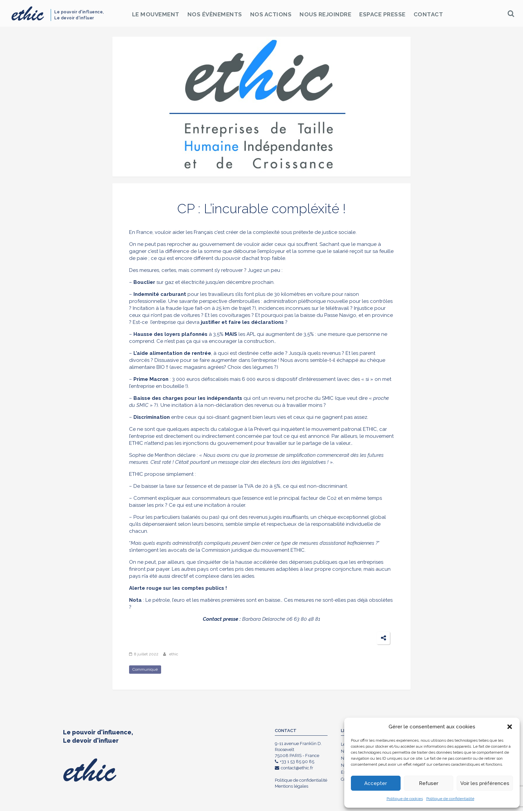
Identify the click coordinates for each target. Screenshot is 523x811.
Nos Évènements (214, 14)
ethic (173, 654)
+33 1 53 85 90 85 (294, 761)
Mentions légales (291, 786)
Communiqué (145, 669)
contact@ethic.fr (294, 767)
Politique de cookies (405, 798)
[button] (509, 726)
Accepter (375, 783)
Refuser (428, 783)
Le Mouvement (155, 14)
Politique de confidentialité (450, 798)
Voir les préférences (484, 783)
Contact (428, 14)
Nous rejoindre (325, 14)
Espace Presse (382, 14)
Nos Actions (271, 14)
